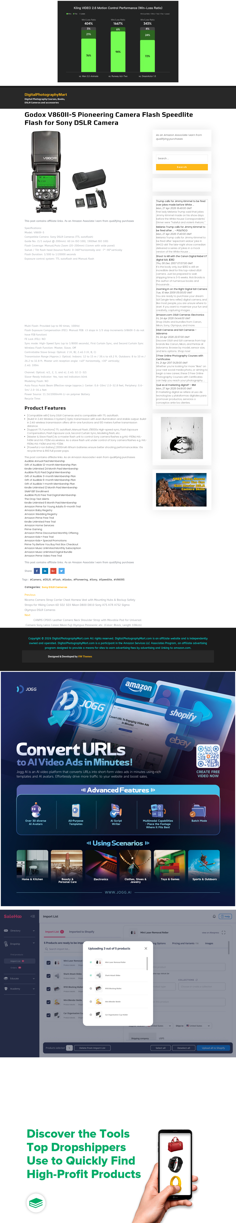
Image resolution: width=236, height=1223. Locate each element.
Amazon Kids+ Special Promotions (46, 540)
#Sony (93, 579)
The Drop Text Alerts (37, 499)
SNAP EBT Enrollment (37, 491)
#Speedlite (105, 579)
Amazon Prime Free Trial (39, 518)
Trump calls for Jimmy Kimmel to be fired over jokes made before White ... (180, 202)
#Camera (35, 579)
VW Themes (85, 656)
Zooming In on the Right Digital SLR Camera (181, 289)
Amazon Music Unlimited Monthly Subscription (53, 548)
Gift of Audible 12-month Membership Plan (50, 464)
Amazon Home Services (39, 525)
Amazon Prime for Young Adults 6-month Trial (53, 506)
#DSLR (47, 579)
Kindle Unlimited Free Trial (40, 521)
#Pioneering (80, 579)
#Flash (56, 579)
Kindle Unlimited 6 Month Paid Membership (51, 502)
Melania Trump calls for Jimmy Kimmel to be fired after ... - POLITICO (180, 228)
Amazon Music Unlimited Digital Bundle (48, 552)
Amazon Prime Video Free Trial (43, 555)
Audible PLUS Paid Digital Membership (48, 472)
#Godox (67, 579)
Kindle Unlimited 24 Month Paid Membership (51, 468)
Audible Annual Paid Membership (45, 461)
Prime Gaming (33, 529)
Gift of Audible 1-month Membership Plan (50, 483)
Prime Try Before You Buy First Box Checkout (51, 544)
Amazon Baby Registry (38, 510)
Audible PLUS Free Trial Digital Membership (50, 495)
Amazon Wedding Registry (41, 514)
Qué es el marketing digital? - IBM (176, 385)
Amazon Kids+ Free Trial (39, 537)
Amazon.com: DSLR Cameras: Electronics (180, 314)
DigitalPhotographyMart (46, 94)
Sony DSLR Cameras (54, 587)
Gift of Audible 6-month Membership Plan (50, 480)
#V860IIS (119, 579)
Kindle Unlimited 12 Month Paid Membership (51, 487)
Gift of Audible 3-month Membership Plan (50, 476)
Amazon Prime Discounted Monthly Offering (51, 533)
